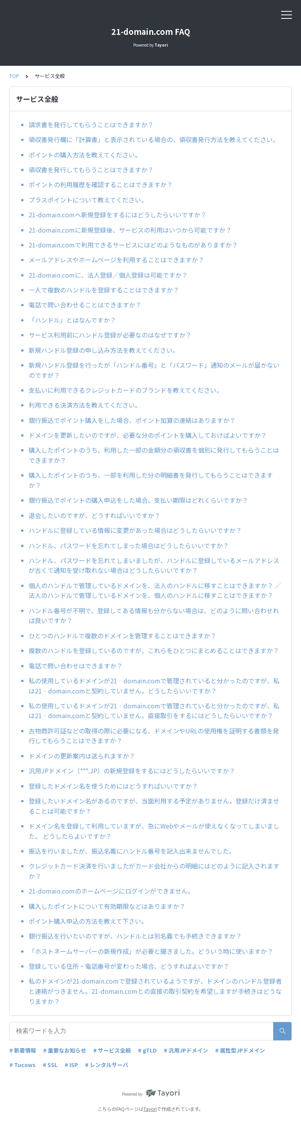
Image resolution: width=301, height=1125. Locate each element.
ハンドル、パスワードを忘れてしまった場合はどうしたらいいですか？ (129, 545)
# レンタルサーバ (106, 1065)
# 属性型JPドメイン (240, 1050)
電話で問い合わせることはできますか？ (85, 304)
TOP (14, 75)
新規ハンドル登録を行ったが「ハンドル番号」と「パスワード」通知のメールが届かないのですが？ (154, 370)
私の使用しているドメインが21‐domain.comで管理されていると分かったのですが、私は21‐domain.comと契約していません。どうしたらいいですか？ (154, 685)
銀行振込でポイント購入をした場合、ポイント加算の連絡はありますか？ (132, 420)
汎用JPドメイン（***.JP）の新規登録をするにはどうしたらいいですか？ (132, 770)
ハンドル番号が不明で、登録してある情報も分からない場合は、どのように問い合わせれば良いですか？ (154, 615)
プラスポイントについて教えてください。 (88, 199)
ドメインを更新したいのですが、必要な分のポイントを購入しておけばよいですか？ (148, 435)
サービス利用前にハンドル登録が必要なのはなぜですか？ (110, 334)
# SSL (50, 1065)
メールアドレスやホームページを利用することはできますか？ (116, 259)
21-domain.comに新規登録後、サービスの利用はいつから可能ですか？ (130, 230)
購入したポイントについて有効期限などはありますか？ (107, 906)
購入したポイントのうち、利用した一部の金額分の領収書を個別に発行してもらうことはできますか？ (154, 455)
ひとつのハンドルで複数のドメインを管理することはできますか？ (122, 635)
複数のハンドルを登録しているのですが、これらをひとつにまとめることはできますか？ (154, 650)
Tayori (150, 1108)
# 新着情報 (22, 1050)
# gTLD (147, 1050)
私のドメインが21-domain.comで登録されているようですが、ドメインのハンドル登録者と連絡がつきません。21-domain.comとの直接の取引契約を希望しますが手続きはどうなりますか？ (155, 991)
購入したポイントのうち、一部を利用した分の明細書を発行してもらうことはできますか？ (151, 480)
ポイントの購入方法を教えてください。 (85, 154)
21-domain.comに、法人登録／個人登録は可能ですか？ (108, 275)
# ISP (71, 1065)
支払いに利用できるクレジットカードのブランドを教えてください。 (126, 390)
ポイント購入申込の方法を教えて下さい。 (88, 921)
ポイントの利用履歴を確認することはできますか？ (101, 184)
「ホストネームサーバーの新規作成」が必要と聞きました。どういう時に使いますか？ (151, 951)
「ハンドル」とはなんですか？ (72, 320)
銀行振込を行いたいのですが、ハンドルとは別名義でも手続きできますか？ (135, 936)
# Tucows (22, 1065)
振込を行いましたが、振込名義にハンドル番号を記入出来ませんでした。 (132, 851)
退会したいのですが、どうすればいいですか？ (94, 515)
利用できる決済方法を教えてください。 (85, 405)
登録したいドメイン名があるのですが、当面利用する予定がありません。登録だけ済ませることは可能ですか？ (154, 806)
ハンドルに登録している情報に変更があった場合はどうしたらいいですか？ (135, 530)
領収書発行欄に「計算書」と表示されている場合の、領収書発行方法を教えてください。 (154, 139)
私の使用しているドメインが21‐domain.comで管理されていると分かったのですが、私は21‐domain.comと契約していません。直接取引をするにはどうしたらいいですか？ (154, 711)
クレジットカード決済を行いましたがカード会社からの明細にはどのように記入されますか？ (154, 871)
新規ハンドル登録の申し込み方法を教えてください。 (104, 350)
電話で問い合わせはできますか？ (76, 665)
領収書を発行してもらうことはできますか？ (91, 169)
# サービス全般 (112, 1050)
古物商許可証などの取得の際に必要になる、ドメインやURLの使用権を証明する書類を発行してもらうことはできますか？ (154, 736)
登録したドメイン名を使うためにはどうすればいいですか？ (113, 786)
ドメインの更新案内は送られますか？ (82, 755)
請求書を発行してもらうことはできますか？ (91, 124)
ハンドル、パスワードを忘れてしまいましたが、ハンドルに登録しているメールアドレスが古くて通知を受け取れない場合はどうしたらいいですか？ (154, 565)
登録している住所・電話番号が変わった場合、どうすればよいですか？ (129, 966)
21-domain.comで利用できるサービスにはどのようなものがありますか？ (133, 244)
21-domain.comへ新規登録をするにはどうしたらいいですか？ (118, 214)
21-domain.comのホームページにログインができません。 (111, 891)
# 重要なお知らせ (64, 1050)
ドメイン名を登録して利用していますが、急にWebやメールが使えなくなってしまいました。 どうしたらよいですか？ (154, 831)
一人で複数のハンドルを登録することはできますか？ (104, 289)
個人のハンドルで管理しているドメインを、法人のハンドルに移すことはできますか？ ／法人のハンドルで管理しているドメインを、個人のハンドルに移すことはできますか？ (155, 590)
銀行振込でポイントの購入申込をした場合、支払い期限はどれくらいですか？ (138, 500)
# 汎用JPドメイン (186, 1050)
